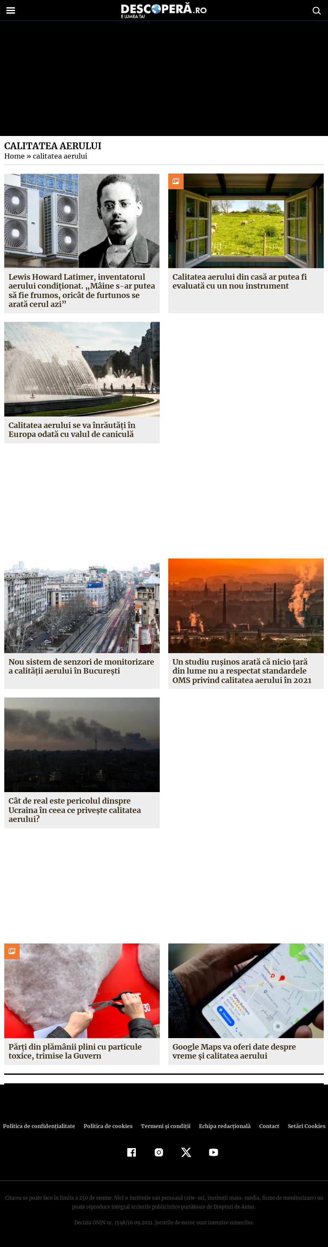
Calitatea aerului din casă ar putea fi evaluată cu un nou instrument (240, 281)
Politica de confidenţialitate (42, 1126)
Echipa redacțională (222, 1126)
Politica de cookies (109, 1126)
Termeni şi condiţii (164, 1126)
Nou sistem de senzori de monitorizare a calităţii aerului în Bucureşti (81, 666)
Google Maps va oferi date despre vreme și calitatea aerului (234, 1051)
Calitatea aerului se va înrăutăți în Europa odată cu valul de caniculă (72, 430)
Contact (265, 1126)
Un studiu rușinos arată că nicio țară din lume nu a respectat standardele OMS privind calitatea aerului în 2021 (242, 671)
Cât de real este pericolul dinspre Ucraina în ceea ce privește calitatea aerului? (75, 810)
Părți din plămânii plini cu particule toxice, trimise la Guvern (75, 1051)
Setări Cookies (302, 1126)
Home (14, 156)
